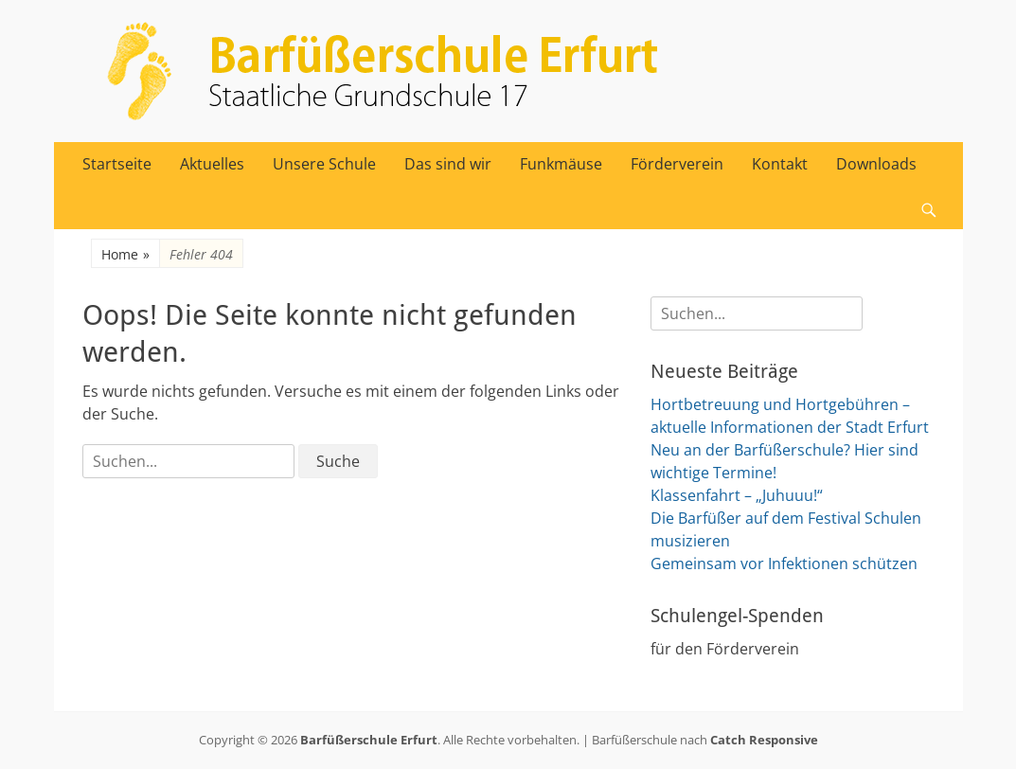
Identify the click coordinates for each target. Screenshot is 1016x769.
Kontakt (780, 163)
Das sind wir (447, 163)
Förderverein (677, 163)
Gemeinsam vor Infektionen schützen (784, 563)
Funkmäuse (561, 163)
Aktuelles (212, 163)
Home (125, 254)
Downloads (876, 163)
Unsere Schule (324, 163)
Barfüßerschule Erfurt (368, 739)
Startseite (117, 163)
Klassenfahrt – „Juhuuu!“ (737, 495)
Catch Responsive (764, 739)
